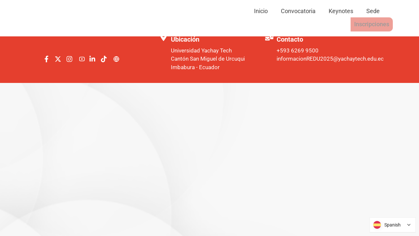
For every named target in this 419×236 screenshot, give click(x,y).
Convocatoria (249, 11)
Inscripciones (368, 11)
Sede (324, 11)
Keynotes (292, 11)
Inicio (212, 11)
